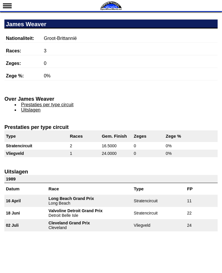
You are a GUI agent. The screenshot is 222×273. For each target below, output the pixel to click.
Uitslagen (31, 109)
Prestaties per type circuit (47, 104)
